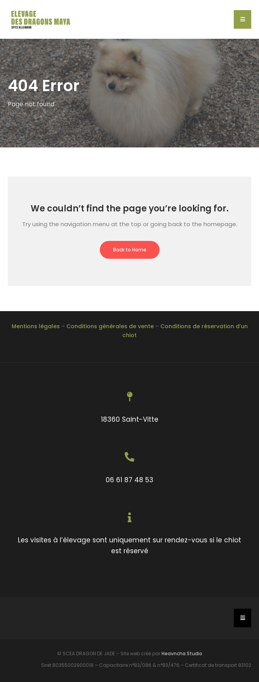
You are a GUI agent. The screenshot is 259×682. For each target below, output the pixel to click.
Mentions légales (36, 326)
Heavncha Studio (182, 653)
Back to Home (129, 249)
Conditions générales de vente (110, 326)
